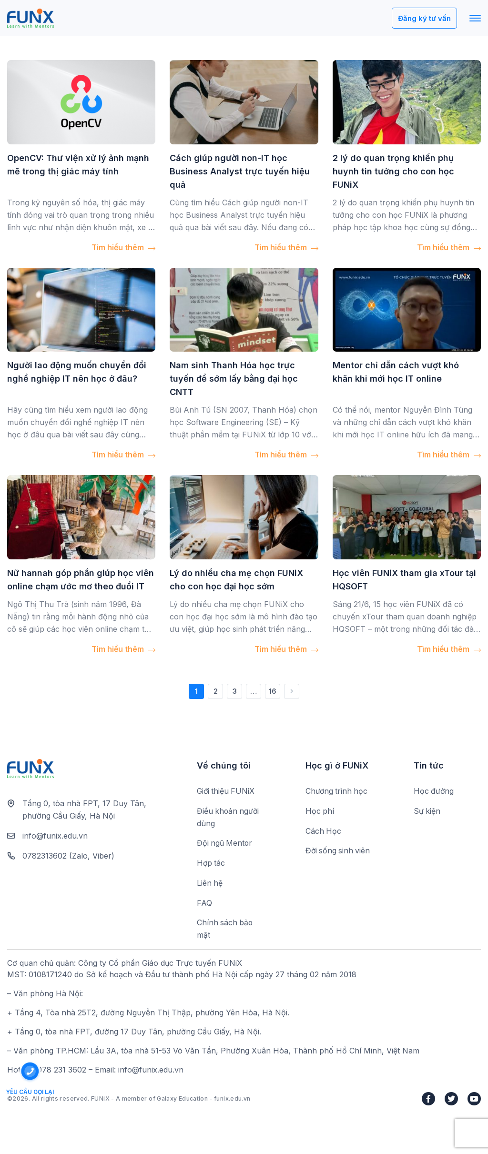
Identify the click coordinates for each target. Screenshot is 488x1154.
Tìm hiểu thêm (123, 247)
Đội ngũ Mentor (225, 844)
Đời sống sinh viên (338, 851)
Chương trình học (337, 791)
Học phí (320, 811)
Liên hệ (210, 884)
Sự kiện (427, 811)
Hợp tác (211, 864)
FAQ (204, 904)
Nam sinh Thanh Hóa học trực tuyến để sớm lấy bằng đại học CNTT (234, 378)
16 (272, 691)
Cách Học (323, 831)
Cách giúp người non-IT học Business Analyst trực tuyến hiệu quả (240, 171)
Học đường (434, 791)
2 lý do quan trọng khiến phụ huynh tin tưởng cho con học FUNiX (393, 171)
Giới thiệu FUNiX (226, 791)
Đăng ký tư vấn (423, 18)
